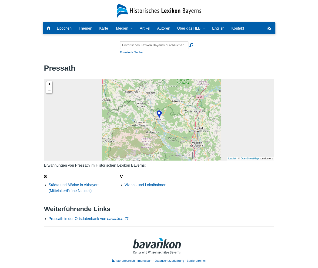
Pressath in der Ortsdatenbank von (86, 219)
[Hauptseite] (49, 28)
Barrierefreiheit (196, 260)
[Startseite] (159, 11)
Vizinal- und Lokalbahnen (145, 185)
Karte (103, 28)
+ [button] (49, 84)
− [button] (49, 90)
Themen (85, 28)
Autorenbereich (123, 260)
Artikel (145, 28)
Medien (122, 28)
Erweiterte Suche (131, 52)
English (218, 28)
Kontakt (237, 28)
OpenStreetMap (250, 158)
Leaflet (232, 158)
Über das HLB (189, 28)
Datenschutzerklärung (169, 260)
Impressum (144, 260)
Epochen (64, 28)
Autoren (163, 28)
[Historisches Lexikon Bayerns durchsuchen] (154, 45)
